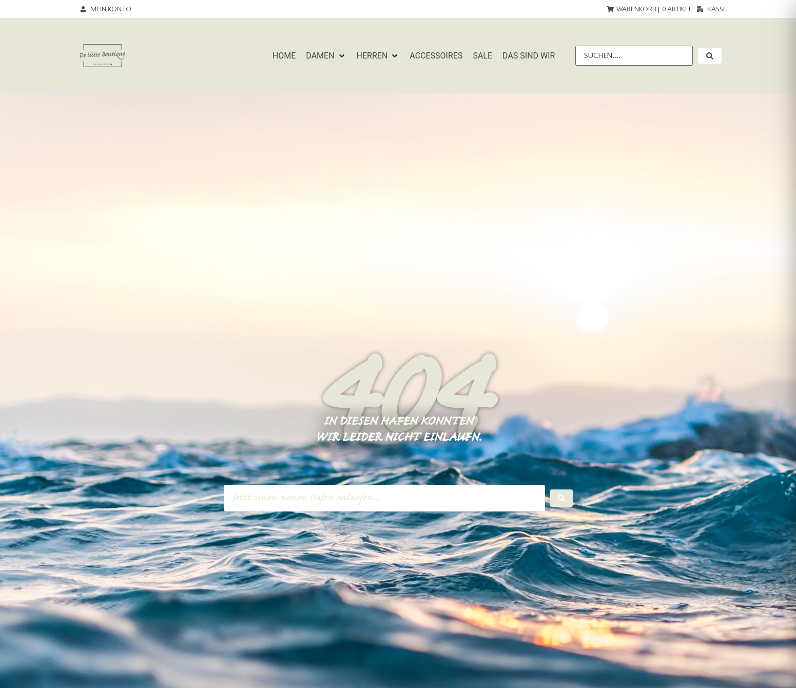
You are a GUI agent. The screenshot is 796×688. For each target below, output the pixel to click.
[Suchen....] (633, 56)
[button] (326, 56)
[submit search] (710, 56)
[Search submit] (561, 498)
